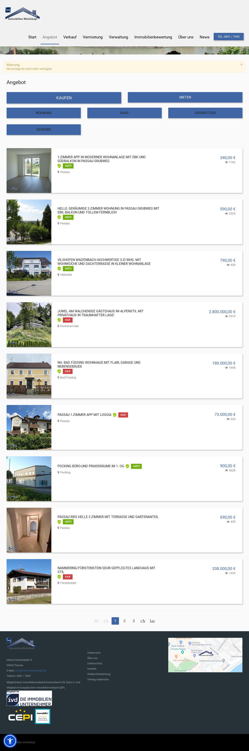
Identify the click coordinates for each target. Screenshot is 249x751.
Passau (65, 172)
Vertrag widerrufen (98, 679)
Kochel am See (69, 326)
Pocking (65, 472)
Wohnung (44, 113)
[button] (10, 741)
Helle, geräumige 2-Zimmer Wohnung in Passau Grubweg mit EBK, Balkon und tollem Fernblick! (108, 210)
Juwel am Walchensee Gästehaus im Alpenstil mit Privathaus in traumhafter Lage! (101, 313)
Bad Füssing (68, 377)
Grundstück (205, 113)
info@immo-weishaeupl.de (30, 670)
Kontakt (91, 668)
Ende (152, 621)
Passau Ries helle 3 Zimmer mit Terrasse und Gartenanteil (108, 517)
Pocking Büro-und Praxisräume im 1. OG (91, 466)
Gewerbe (43, 130)
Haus (124, 113)
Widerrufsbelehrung (98, 674)
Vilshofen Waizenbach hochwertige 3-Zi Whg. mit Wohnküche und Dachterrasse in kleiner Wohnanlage (104, 262)
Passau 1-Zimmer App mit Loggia (84, 415)
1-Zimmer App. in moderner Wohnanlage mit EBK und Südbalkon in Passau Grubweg (102, 159)
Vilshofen (66, 274)
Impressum (94, 652)
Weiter (143, 621)
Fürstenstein (68, 583)
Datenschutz (94, 663)
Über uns (92, 658)
